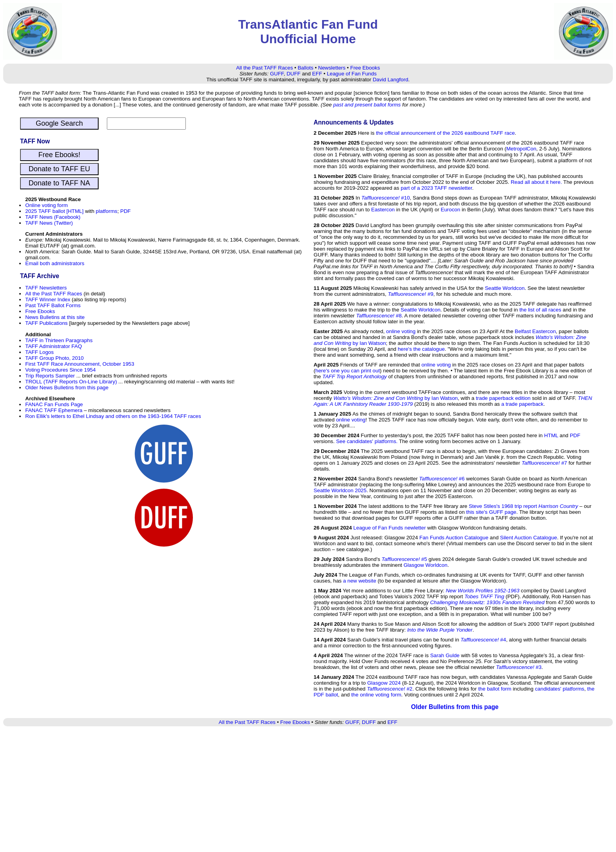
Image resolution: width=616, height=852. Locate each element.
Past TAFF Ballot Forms (53, 305)
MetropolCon (521, 149)
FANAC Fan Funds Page (54, 404)
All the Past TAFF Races (264, 68)
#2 (389, 689)
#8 (379, 316)
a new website (359, 581)
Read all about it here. (536, 182)
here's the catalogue (421, 349)
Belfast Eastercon (535, 331)
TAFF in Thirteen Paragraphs (58, 340)
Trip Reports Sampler (50, 376)
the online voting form (376, 695)
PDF (125, 211)
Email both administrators (54, 263)
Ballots (306, 68)
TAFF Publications (46, 323)
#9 (410, 294)
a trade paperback (522, 404)
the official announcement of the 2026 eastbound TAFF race (445, 133)
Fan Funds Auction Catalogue (454, 538)
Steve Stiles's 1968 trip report (523, 506)
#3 (519, 667)
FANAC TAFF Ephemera (53, 410)
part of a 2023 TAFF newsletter (436, 188)
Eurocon (450, 210)
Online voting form (46, 205)
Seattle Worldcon (504, 288)
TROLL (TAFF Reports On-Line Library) (71, 382)
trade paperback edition (503, 398)
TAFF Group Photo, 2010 (54, 358)
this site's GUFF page (491, 512)
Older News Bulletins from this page (66, 387)
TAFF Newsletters (46, 288)
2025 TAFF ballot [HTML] (54, 211)
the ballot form (494, 689)
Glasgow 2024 (384, 683)
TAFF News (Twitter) (49, 223)
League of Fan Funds (352, 74)
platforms (106, 211)
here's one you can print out (347, 371)
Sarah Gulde (445, 655)
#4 (483, 640)
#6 (442, 479)
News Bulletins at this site (54, 317)
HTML (551, 435)
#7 (544, 463)
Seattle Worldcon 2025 (340, 490)
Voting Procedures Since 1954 (60, 370)
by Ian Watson (396, 398)
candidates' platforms (560, 689)
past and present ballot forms (367, 105)
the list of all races (540, 310)
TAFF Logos (39, 352)
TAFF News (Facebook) (52, 217)
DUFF (293, 74)
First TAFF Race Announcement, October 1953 (79, 364)
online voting (401, 331)
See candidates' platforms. (367, 441)
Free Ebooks (365, 68)
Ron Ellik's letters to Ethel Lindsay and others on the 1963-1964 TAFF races (113, 416)
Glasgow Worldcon (425, 565)
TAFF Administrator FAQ (53, 346)
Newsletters (332, 68)
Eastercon (383, 210)
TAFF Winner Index (47, 299)
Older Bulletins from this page (455, 707)
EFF (317, 74)
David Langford (390, 79)
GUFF (277, 74)
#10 (385, 198)
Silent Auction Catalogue (528, 538)
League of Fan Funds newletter (389, 528)
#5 (404, 559)
